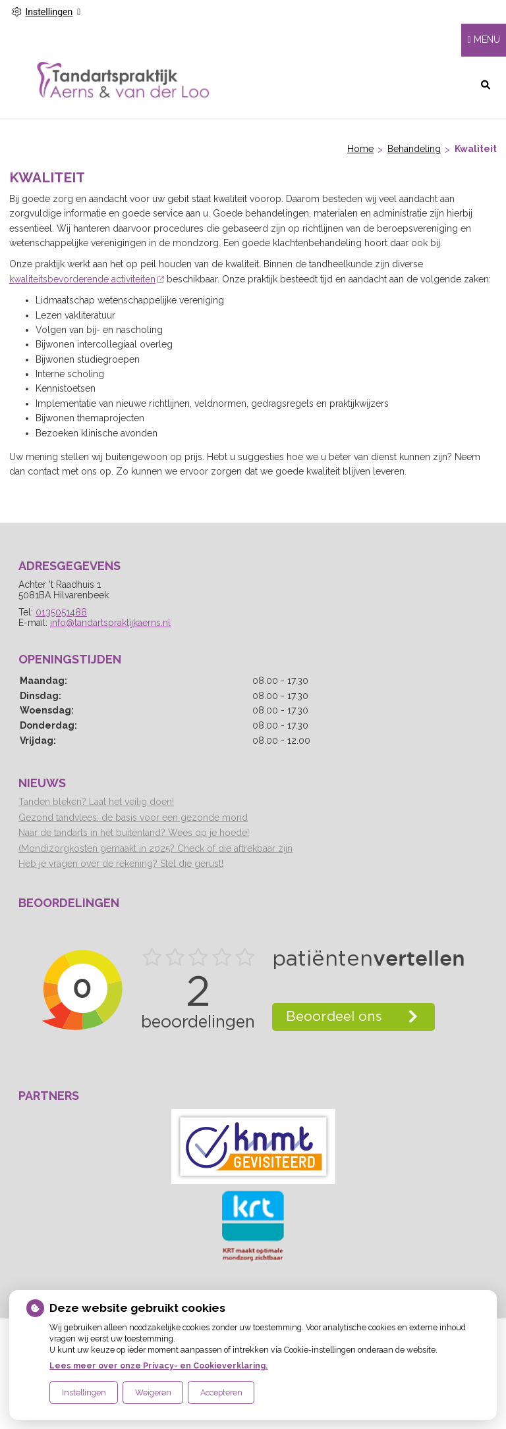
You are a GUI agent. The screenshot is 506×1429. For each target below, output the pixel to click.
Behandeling (414, 148)
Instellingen (84, 1392)
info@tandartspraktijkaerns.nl (110, 622)
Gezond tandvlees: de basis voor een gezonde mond (133, 817)
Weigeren (153, 1392)
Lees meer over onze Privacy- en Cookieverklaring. (158, 1365)
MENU (487, 39)
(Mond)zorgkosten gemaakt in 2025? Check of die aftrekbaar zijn (155, 848)
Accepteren (221, 1392)
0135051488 (61, 612)
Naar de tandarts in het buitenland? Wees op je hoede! (133, 832)
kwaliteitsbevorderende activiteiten (86, 279)
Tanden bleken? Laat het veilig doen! (96, 801)
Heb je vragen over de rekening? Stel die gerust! (120, 863)
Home (360, 148)
